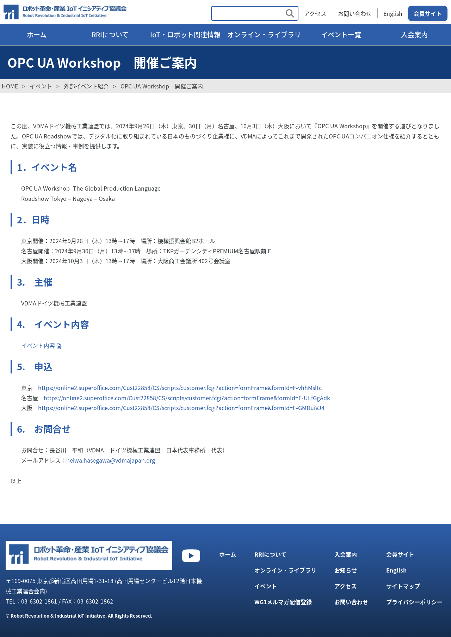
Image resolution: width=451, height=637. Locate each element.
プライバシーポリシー (414, 602)
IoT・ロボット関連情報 (185, 34)
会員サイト (428, 13)
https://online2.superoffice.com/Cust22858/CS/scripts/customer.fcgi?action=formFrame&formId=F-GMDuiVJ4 (181, 407)
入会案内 (414, 34)
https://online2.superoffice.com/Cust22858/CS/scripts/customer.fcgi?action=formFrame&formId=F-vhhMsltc (180, 387)
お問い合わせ (355, 13)
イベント (265, 586)
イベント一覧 (341, 34)
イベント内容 (38, 345)
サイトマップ (403, 586)
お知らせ (345, 570)
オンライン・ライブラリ (264, 34)
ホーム (37, 34)
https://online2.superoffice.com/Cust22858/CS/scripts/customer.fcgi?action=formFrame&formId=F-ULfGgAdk (187, 398)
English (392, 13)
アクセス (315, 13)
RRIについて (110, 34)
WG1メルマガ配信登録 (283, 602)
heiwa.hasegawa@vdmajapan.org (110, 460)
